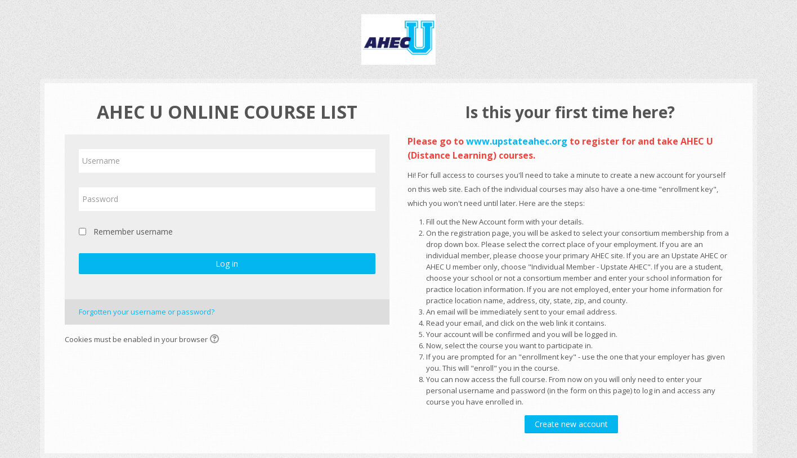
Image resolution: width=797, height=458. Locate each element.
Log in (227, 263)
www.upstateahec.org (516, 141)
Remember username (133, 231)
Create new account (571, 424)
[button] (216, 340)
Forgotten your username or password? (146, 312)
